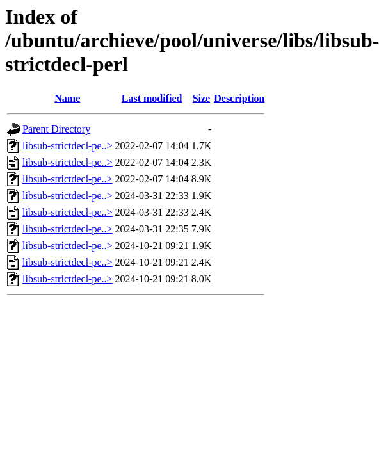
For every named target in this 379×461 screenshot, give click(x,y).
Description (239, 98)
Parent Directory (56, 129)
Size (202, 98)
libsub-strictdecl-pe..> (67, 145)
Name (67, 98)
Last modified (152, 98)
